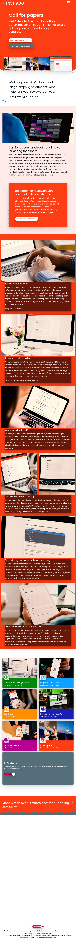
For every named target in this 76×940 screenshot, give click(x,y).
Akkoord (37, 927)
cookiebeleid (24, 938)
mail (11, 812)
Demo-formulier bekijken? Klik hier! (22, 382)
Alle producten (11, 780)
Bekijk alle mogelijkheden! (26, 219)
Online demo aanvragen (20, 46)
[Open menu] (72, 4)
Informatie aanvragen (19, 40)
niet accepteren (50, 938)
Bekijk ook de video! (15, 307)
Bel (4, 812)
